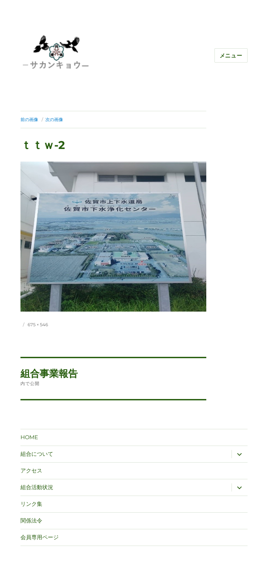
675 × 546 (38, 324)
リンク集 (31, 504)
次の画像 (54, 119)
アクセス (31, 470)
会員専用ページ (39, 537)
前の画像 (29, 119)
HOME (29, 437)
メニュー (231, 55)
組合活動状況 (36, 487)
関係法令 (31, 520)
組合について (36, 454)
